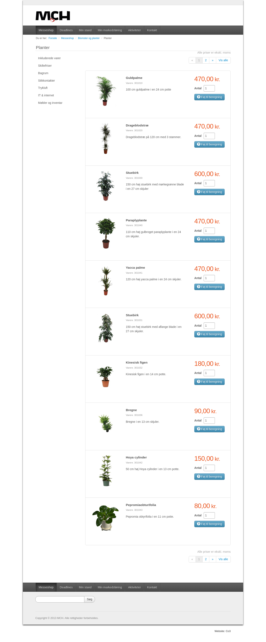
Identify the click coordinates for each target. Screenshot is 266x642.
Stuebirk (132, 172)
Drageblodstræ (137, 125)
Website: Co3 (222, 631)
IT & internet (46, 95)
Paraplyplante (136, 220)
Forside (53, 38)
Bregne (131, 410)
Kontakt (152, 30)
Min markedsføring (110, 30)
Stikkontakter (46, 80)
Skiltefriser (45, 65)
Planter (108, 38)
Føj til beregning (209, 97)
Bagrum (43, 73)
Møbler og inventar (50, 102)
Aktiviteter (134, 30)
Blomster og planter (89, 38)
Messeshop (46, 30)
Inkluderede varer (49, 58)
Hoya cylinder (136, 457)
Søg (89, 599)
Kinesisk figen (136, 362)
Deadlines (66, 30)
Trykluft (42, 87)
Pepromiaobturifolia (141, 505)
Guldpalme (134, 78)
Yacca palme (135, 267)
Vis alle (223, 60)
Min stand (85, 30)
